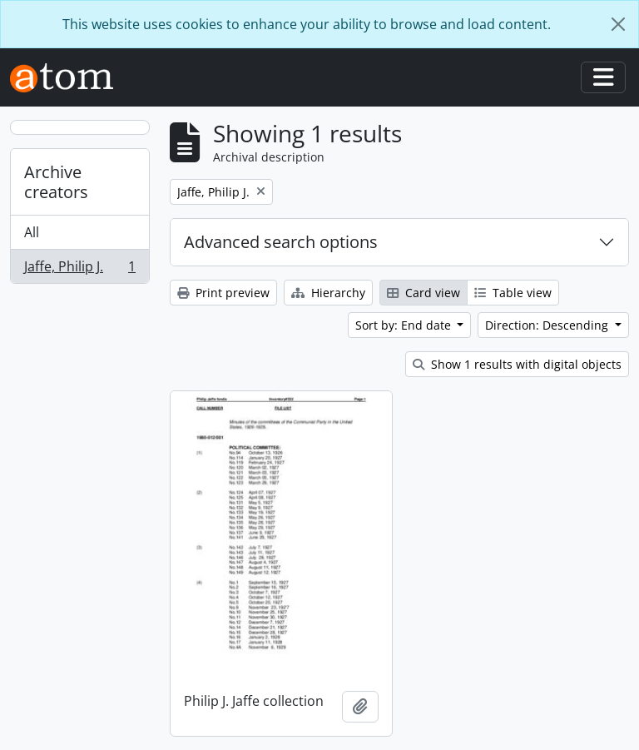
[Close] (618, 24)
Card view (423, 292)
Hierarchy (328, 292)
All (31, 232)
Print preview (223, 292)
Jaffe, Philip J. (79, 269)
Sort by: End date (404, 325)
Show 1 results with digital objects (517, 364)
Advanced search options (281, 242)
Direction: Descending (548, 325)
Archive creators (56, 182)
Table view (513, 292)
